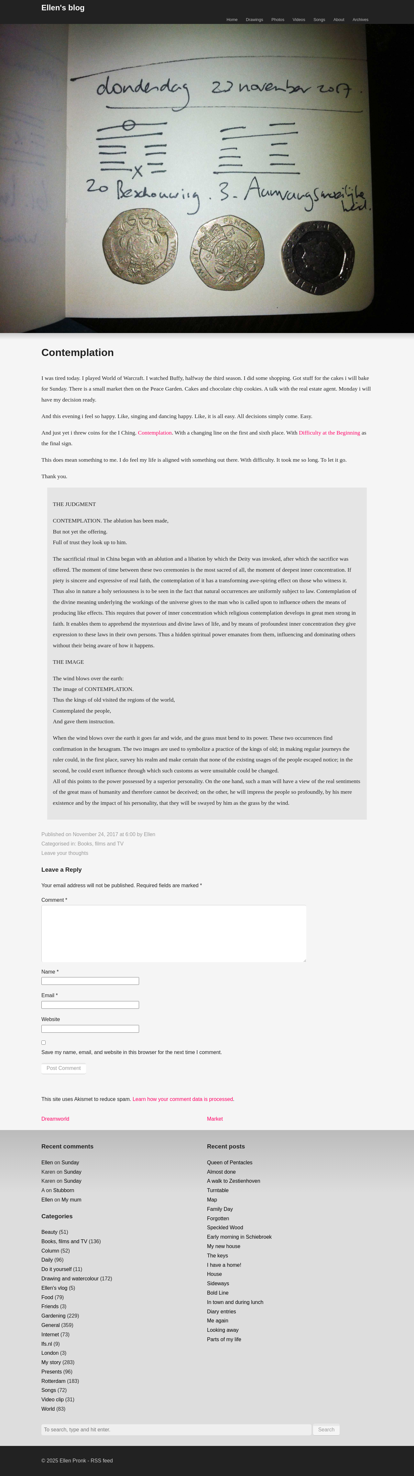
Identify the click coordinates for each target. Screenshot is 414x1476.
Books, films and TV (101, 843)
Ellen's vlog (54, 1288)
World (48, 1409)
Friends (50, 1306)
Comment (54, 900)
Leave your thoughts (64, 853)
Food (47, 1297)
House (214, 1274)
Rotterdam (53, 1381)
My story (51, 1362)
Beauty (49, 1232)
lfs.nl (46, 1344)
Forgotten (218, 1218)
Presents (51, 1371)
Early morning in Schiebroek (239, 1237)
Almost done (221, 1172)
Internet (50, 1334)
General (50, 1325)
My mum (71, 1199)
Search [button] (326, 1429)
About (338, 19)
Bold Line (218, 1293)
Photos (277, 19)
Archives (360, 19)
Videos (299, 19)
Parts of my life (224, 1339)
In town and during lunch (235, 1302)
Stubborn (63, 1190)
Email (49, 995)
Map (212, 1199)
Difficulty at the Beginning (329, 432)
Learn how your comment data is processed (183, 1099)
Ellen (150, 834)
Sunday (70, 1162)
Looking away (223, 1330)
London (50, 1353)
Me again (217, 1320)
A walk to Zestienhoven (233, 1181)
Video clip (52, 1399)
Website (50, 1019)
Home (232, 19)
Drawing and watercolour (70, 1278)
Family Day (220, 1209)
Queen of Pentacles (230, 1162)
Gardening (53, 1316)
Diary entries (221, 1311)
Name (50, 972)
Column (50, 1251)
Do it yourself (56, 1269)
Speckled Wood (225, 1227)
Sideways (218, 1283)
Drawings (254, 19)
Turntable (218, 1190)
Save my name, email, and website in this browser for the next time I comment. (131, 1052)
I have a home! (224, 1265)
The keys (217, 1255)
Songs (319, 19)
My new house (223, 1246)
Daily (47, 1260)
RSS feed (102, 1460)
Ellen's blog (63, 7)
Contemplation (155, 432)
